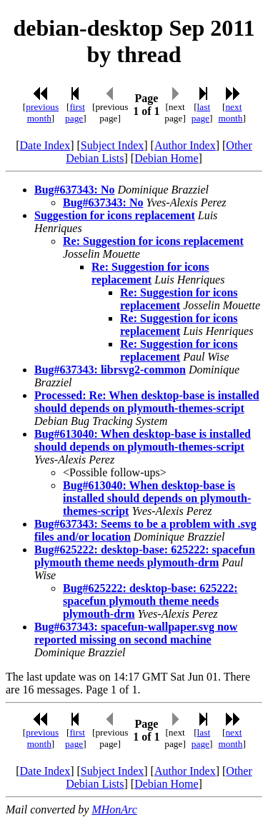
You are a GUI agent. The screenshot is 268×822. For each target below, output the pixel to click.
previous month (42, 112)
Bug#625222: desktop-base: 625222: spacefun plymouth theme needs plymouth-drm (144, 555)
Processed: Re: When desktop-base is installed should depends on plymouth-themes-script (146, 401)
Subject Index (112, 145)
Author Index (185, 145)
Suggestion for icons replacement (114, 215)
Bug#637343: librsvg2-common (110, 370)
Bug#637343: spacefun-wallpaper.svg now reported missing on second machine (135, 633)
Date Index (45, 145)
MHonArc (114, 809)
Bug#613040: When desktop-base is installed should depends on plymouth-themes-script (142, 440)
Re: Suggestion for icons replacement (153, 241)
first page (75, 112)
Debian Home (166, 158)
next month (230, 112)
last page (201, 112)
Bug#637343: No (74, 190)
